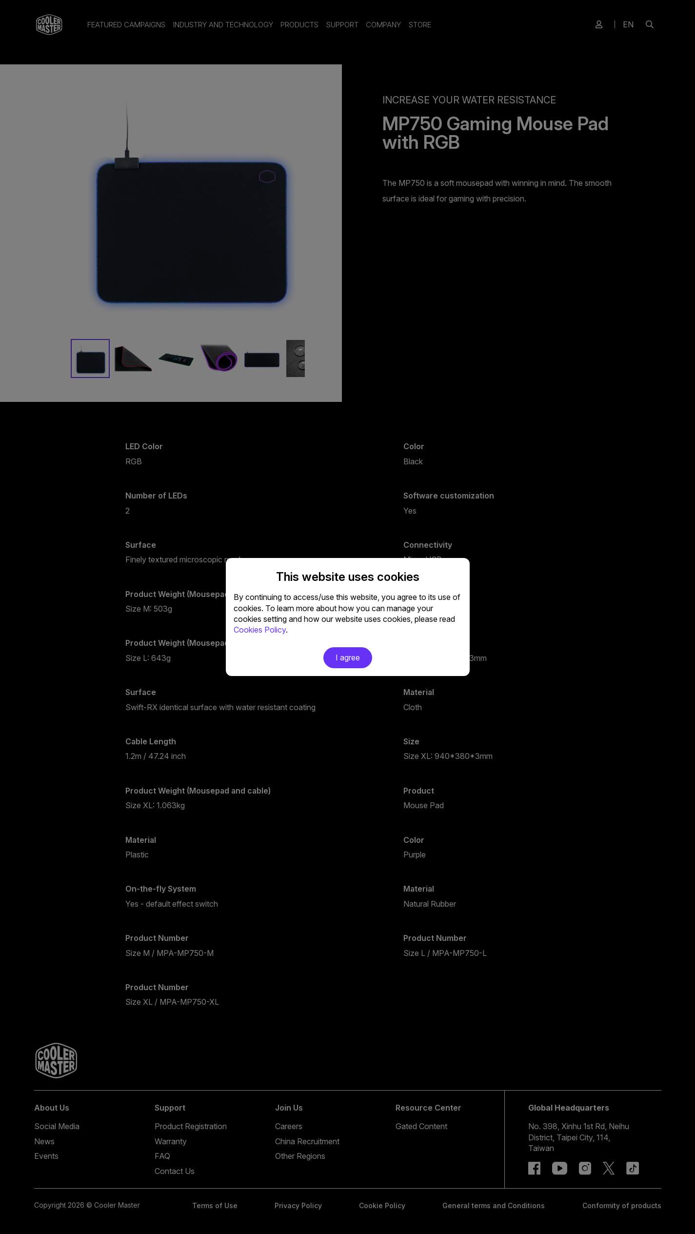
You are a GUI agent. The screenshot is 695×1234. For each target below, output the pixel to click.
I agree (348, 657)
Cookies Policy (260, 630)
